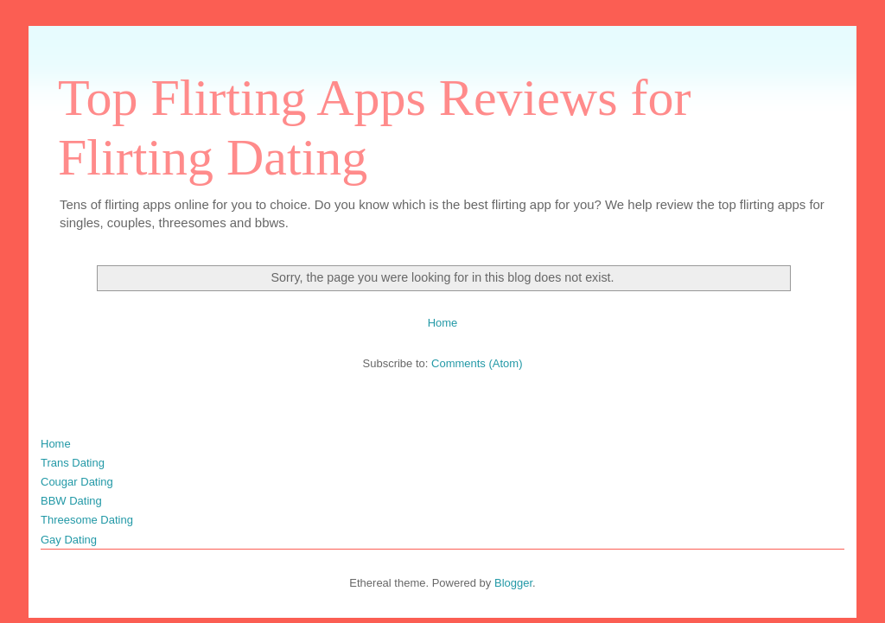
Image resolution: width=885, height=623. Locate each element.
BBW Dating (71, 500)
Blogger (513, 582)
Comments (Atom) (476, 363)
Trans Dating (73, 462)
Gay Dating (69, 539)
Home (443, 322)
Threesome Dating (87, 519)
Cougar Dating (77, 481)
